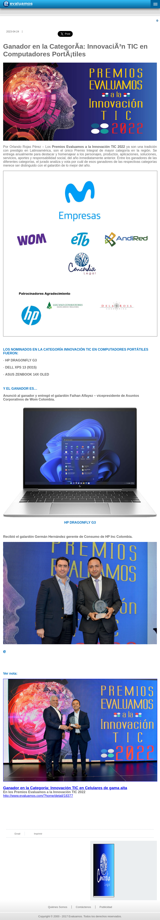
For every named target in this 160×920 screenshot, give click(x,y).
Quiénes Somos (57, 907)
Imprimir (38, 833)
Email (17, 833)
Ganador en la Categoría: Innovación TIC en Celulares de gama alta (65, 788)
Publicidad (106, 907)
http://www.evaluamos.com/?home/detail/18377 (38, 796)
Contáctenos (83, 907)
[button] (155, 4)
